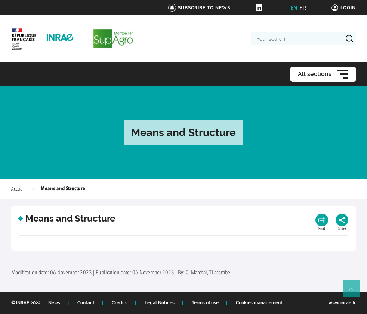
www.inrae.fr (342, 302)
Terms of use (205, 302)
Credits (119, 302)
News (54, 302)
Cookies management (259, 302)
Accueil (18, 189)
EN (293, 8)
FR (303, 8)
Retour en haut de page (354, 292)
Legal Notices (160, 302)
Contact (86, 302)
